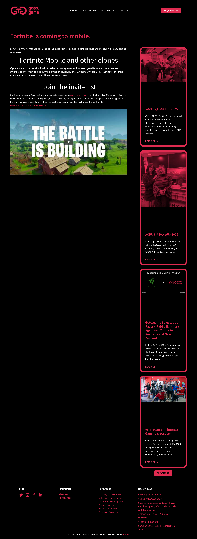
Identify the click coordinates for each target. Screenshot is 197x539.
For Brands (73, 10)
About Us (123, 10)
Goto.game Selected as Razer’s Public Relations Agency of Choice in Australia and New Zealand (162, 330)
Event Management (108, 508)
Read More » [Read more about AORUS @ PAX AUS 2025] (151, 259)
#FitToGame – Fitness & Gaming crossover (161, 432)
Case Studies (90, 10)
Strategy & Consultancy (109, 494)
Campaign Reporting (108, 512)
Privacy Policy (65, 497)
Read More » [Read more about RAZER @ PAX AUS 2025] (151, 141)
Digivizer (125, 534)
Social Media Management (111, 501)
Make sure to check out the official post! (29, 105)
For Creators (107, 10)
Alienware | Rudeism (148, 521)
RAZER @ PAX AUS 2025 (161, 109)
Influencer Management (110, 498)
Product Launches (107, 505)
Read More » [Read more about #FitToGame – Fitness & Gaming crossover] (151, 462)
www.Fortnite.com (79, 94)
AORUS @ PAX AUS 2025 (161, 234)
